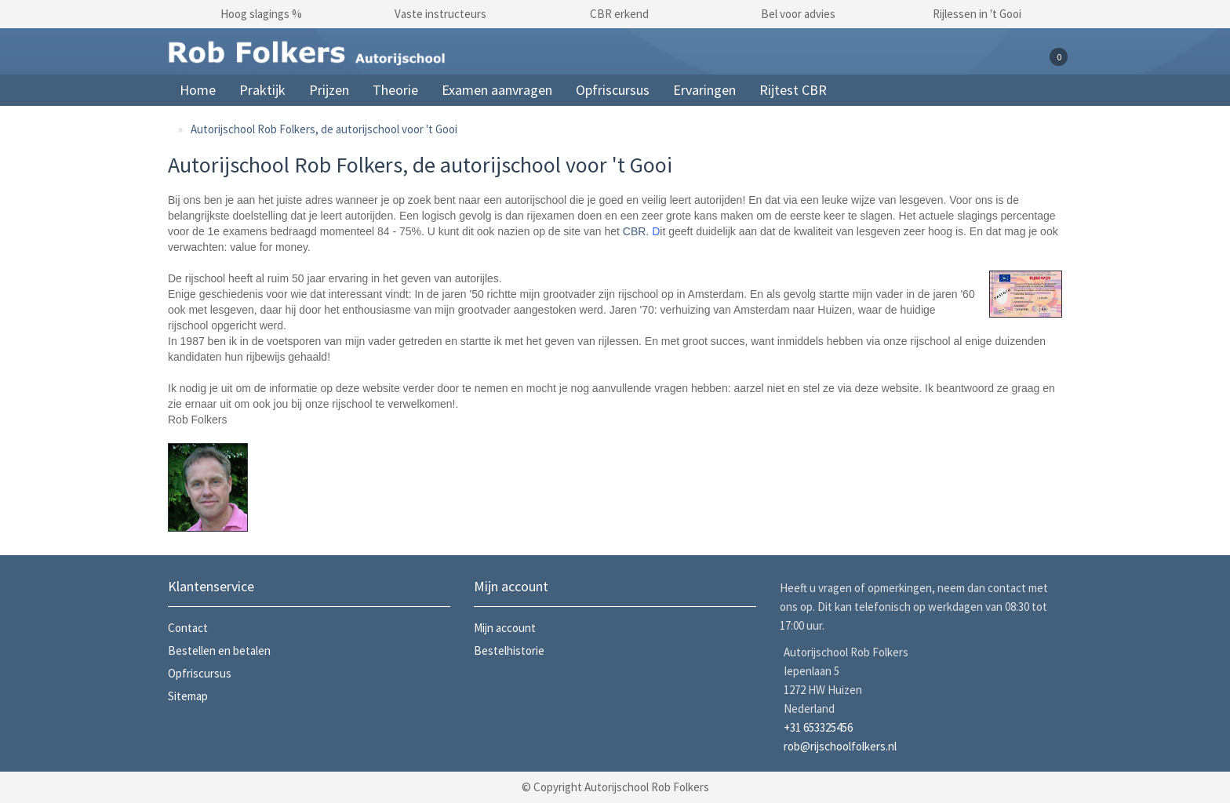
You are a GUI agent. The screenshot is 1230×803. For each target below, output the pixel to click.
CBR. (636, 231)
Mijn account (505, 627)
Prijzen (329, 90)
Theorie (395, 90)
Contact (188, 627)
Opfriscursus (613, 90)
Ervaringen (704, 90)
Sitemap (188, 696)
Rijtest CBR (793, 90)
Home (198, 90)
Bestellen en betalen (219, 650)
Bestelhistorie (509, 650)
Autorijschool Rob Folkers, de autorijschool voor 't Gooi (324, 129)
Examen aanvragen (497, 90)
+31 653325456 (818, 727)
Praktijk (262, 90)
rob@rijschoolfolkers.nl (840, 746)
